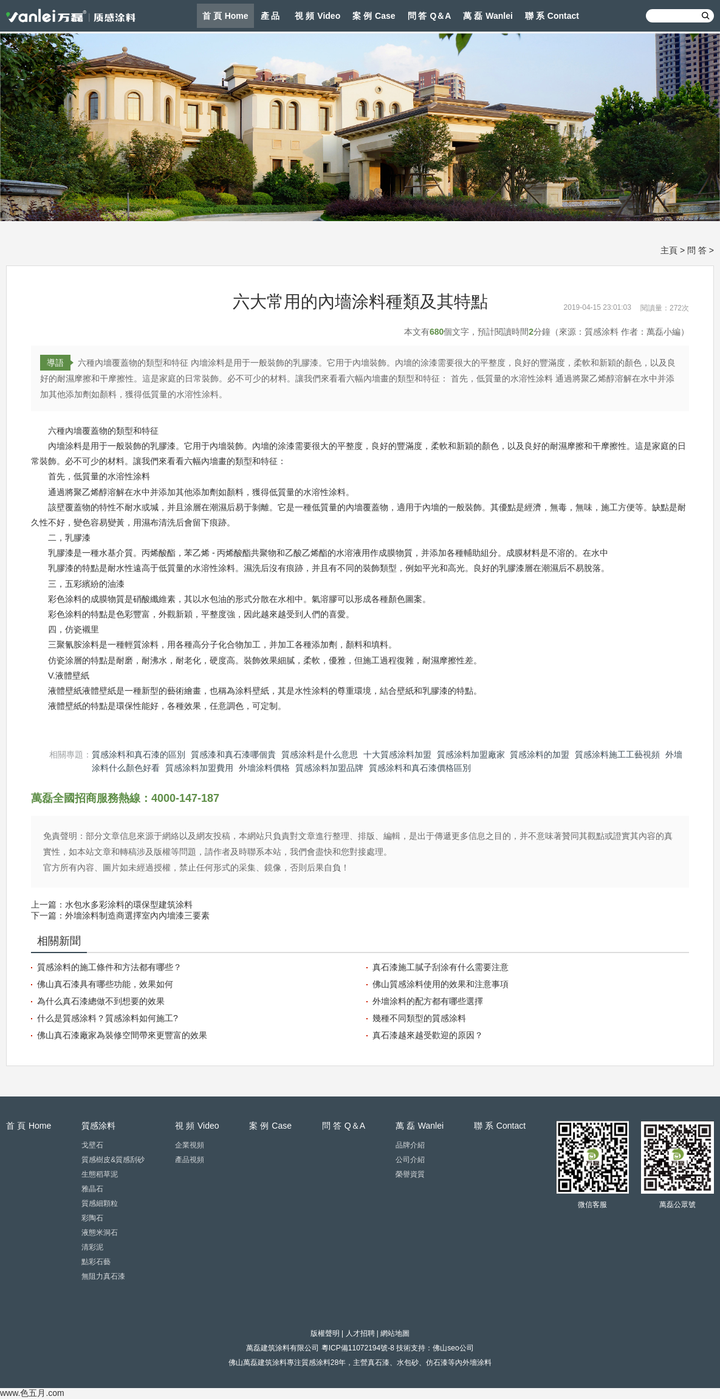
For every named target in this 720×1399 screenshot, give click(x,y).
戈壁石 (92, 1145)
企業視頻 (189, 1145)
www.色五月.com (32, 1393)
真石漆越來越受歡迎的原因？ (427, 1035)
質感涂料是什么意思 (319, 754)
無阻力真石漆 (103, 1276)
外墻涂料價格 (264, 768)
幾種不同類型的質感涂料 (419, 1018)
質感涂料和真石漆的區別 (138, 754)
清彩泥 (92, 1247)
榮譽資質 (410, 1174)
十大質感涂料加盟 (397, 754)
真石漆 (378, 1362)
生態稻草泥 (99, 1174)
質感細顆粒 (99, 1203)
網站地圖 (395, 1333)
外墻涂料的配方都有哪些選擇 (427, 1001)
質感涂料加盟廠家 (471, 754)
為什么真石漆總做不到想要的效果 (101, 1001)
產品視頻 (189, 1159)
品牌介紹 (410, 1145)
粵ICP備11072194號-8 (357, 1348)
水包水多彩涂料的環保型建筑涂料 (129, 904)
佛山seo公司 (453, 1348)
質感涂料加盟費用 (199, 768)
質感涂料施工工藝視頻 (617, 754)
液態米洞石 (99, 1232)
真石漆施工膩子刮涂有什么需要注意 (440, 967)
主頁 (668, 250)
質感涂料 (316, 1362)
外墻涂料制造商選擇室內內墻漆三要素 (137, 915)
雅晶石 (92, 1189)
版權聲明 (325, 1333)
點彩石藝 (96, 1261)
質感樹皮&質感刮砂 (113, 1159)
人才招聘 (360, 1333)
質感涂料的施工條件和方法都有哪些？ (109, 967)
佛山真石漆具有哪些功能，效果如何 (105, 984)
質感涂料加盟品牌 (329, 768)
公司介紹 (410, 1159)
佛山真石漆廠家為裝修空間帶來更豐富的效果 (122, 1035)
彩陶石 (92, 1218)
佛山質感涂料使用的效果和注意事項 (440, 984)
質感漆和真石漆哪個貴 (233, 754)
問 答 (697, 250)
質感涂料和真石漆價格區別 (420, 768)
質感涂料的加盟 (539, 754)
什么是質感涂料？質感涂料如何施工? (107, 1018)
